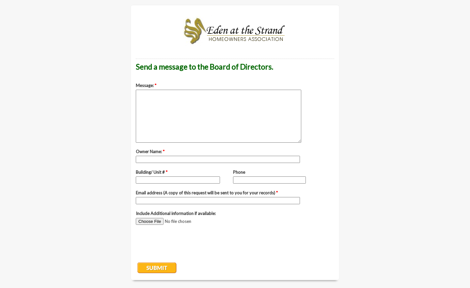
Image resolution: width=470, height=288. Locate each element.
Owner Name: (150, 151)
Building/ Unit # (151, 172)
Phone (239, 172)
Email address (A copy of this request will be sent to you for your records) (207, 192)
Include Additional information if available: (176, 213)
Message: (146, 85)
